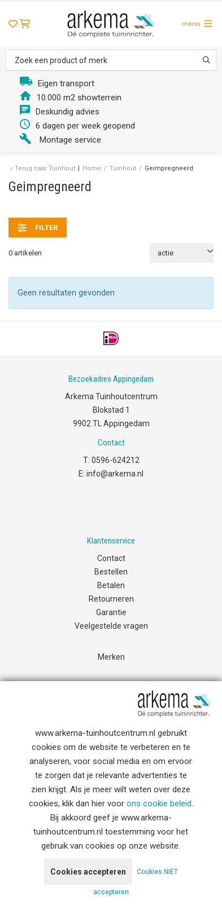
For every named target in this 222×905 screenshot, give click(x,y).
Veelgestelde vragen (111, 625)
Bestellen (111, 571)
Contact (111, 558)
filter (38, 228)
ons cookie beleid (159, 803)
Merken (111, 656)
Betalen (111, 585)
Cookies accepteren (88, 871)
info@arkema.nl (114, 473)
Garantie (111, 612)
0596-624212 (116, 460)
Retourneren (111, 598)
